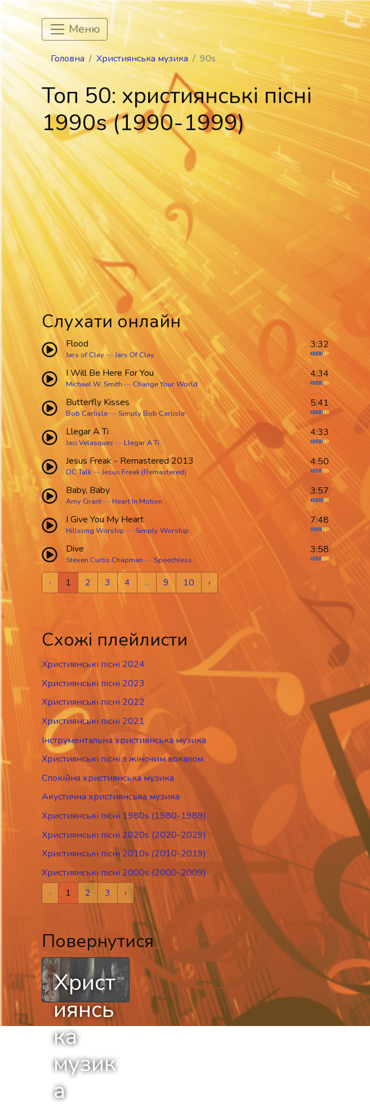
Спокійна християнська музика (108, 778)
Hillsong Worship (95, 531)
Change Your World (165, 384)
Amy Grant (83, 501)
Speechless (173, 560)
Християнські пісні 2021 (93, 721)
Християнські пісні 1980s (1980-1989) (124, 816)
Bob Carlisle (87, 413)
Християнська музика (142, 58)
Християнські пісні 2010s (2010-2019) (124, 853)
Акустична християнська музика (111, 796)
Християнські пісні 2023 (93, 683)
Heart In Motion (137, 501)
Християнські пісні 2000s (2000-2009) (124, 873)
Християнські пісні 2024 (93, 664)
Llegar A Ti (141, 443)
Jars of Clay (85, 355)
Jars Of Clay (134, 355)
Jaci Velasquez (89, 443)
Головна (67, 58)
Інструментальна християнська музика (124, 740)
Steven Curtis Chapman (104, 560)
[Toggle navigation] (75, 29)
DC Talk (78, 472)
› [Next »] (209, 582)
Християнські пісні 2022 (93, 702)
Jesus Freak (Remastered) (144, 472)
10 (188, 582)
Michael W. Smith (94, 384)
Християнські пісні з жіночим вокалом (122, 759)
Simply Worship (162, 531)
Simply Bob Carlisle (151, 413)
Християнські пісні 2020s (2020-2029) (124, 835)
